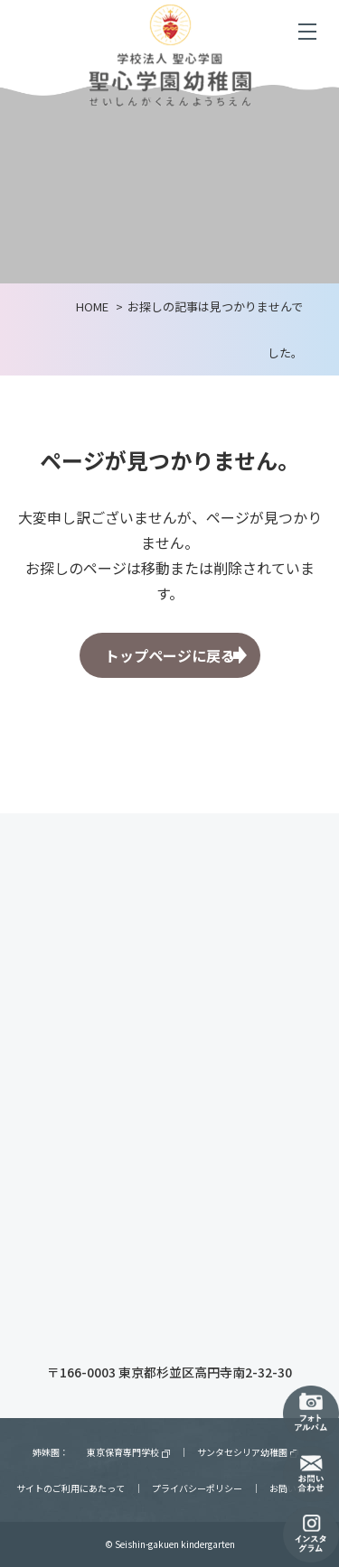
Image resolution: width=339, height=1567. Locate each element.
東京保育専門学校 (128, 1452)
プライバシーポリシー (197, 1488)
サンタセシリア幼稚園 (247, 1452)
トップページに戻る (170, 655)
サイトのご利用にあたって (70, 1488)
